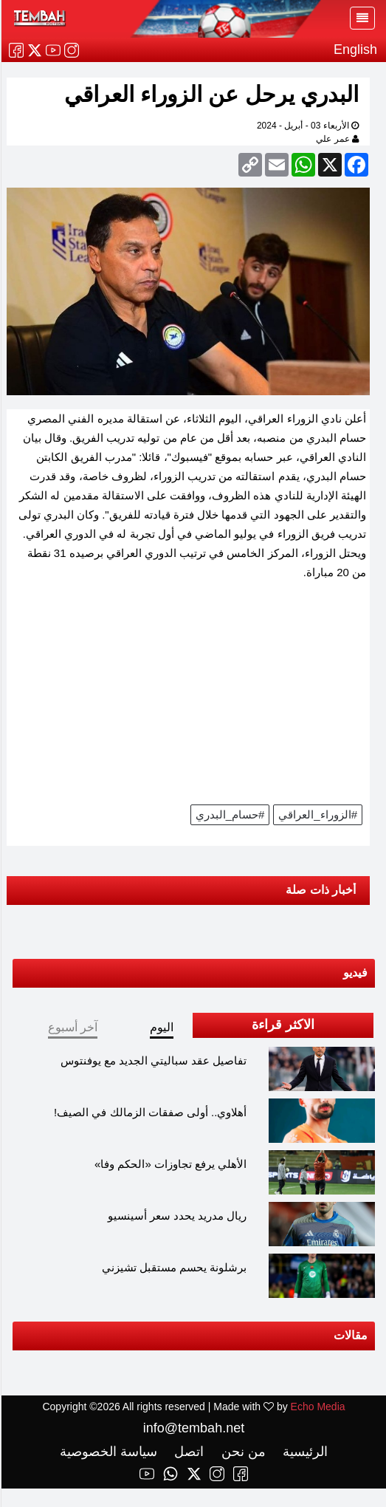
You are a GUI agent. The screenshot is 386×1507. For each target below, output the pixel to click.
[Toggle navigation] (361, 18)
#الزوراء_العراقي (317, 814)
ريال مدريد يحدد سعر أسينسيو (177, 1215)
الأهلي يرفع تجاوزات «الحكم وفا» (170, 1164)
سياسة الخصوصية (107, 1451)
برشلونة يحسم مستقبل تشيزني (174, 1267)
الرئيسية (302, 1451)
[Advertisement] (187, 697)
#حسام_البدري (229, 814)
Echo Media (317, 1406)
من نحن (241, 1451)
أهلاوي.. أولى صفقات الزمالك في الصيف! (149, 1112)
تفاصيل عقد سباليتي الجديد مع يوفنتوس (153, 1060)
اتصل (186, 1451)
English (354, 49)
